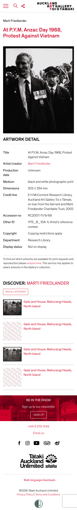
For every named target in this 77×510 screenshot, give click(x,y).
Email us (38, 433)
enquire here (34, 263)
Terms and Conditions (47, 494)
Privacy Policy (25, 494)
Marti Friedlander (14, 21)
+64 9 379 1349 (38, 426)
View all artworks (15, 291)
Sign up (38, 415)
